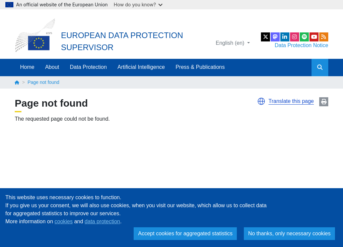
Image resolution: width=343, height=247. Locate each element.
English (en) (231, 43)
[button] (261, 101)
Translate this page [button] (291, 101)
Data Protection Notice (301, 45)
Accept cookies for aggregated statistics (185, 233)
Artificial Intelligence (141, 67)
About (52, 67)
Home (27, 67)
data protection (102, 221)
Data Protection (88, 67)
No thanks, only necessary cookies (289, 233)
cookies (64, 221)
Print (323, 101)
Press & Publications (200, 67)
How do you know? (138, 4)
